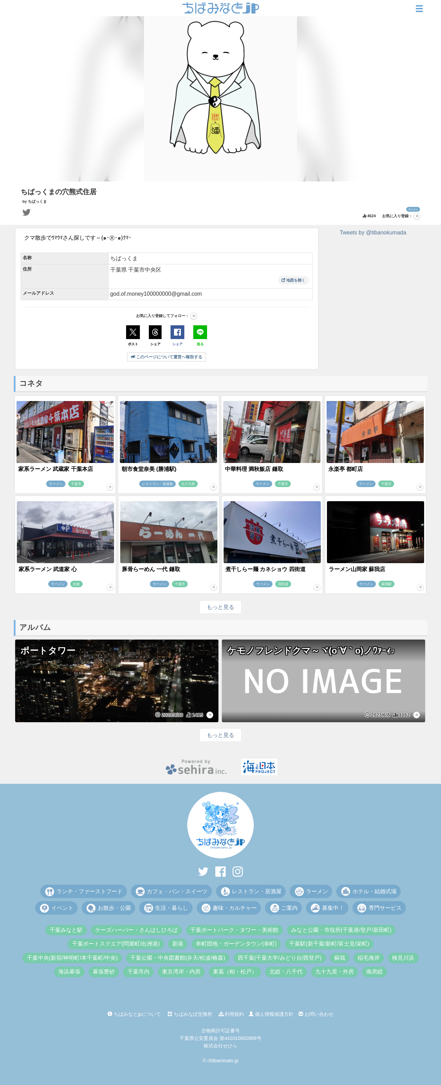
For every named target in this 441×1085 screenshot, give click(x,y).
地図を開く (293, 280)
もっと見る (220, 607)
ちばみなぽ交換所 (189, 1014)
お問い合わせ (316, 1014)
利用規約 (231, 1014)
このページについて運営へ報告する (166, 357)
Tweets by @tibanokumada (373, 232)
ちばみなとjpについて (134, 1014)
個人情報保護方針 (271, 1014)
